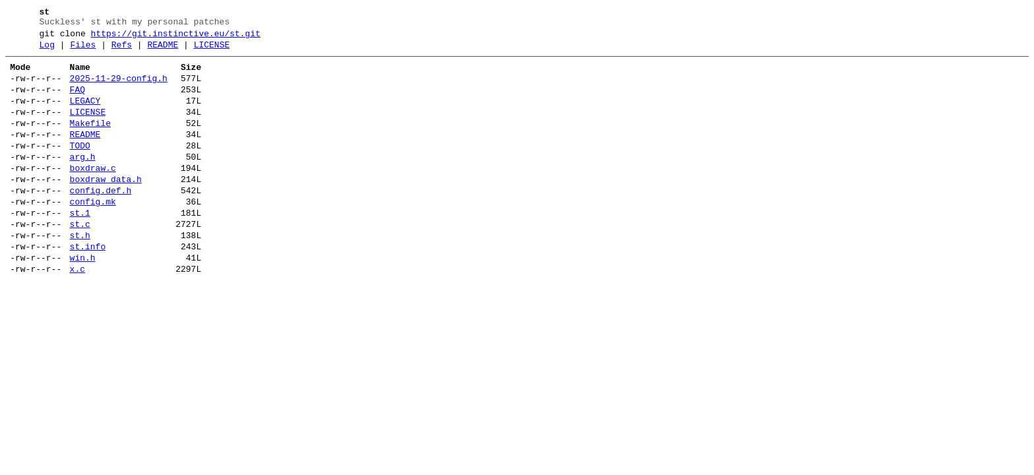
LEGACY (85, 115)
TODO (80, 168)
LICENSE (212, 51)
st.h (80, 273)
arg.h (83, 181)
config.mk (93, 233)
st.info (88, 286)
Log (47, 51)
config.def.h (101, 220)
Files (83, 51)
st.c (80, 260)
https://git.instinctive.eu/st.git (175, 38)
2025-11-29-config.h (118, 88)
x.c (77, 313)
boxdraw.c (93, 194)
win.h (83, 299)
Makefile (90, 141)
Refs (121, 51)
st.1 (80, 247)
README (162, 51)
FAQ (77, 102)
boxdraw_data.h (106, 207)
